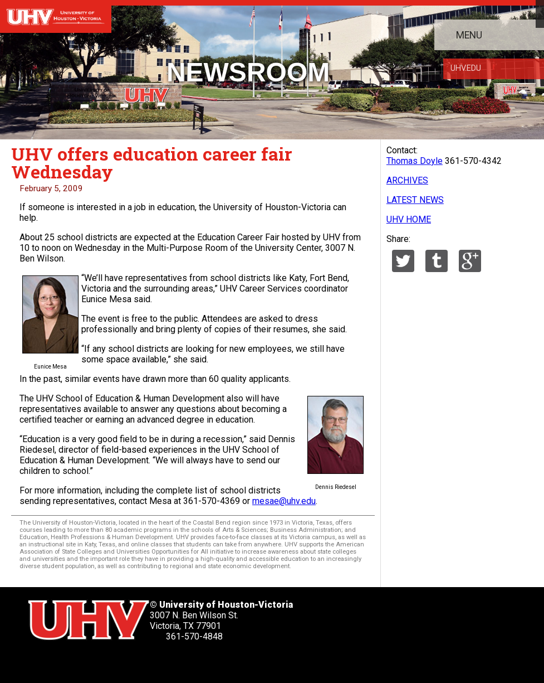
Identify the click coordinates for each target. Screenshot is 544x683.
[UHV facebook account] (72, 661)
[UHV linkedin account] (103, 661)
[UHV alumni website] (195, 661)
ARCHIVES (407, 180)
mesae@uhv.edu (284, 501)
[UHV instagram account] (164, 661)
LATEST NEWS (415, 200)
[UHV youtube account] (134, 661)
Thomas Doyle (414, 161)
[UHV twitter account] (41, 661)
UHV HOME (408, 219)
